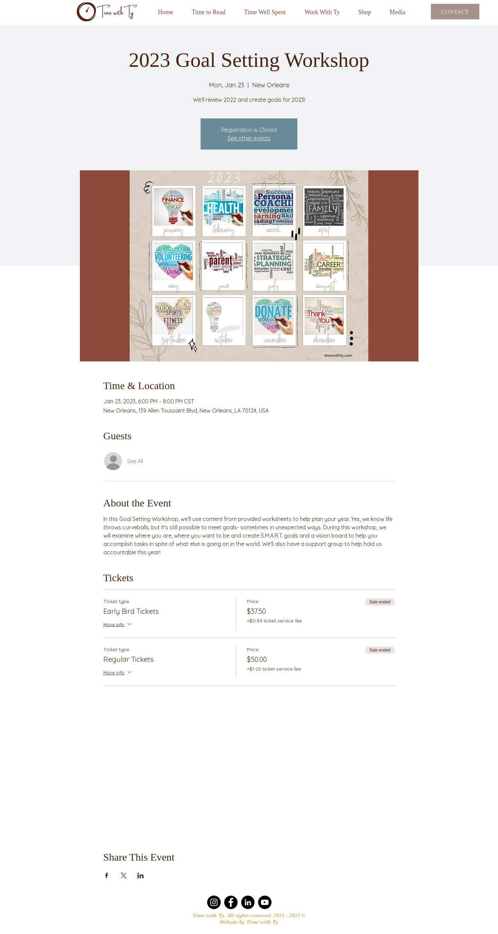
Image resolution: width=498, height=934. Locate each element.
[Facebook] (231, 902)
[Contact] (455, 11)
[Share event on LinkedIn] (140, 875)
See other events (249, 138)
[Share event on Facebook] (106, 875)
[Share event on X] (123, 875)
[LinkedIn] (248, 902)
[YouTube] (264, 902)
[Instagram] (214, 902)
